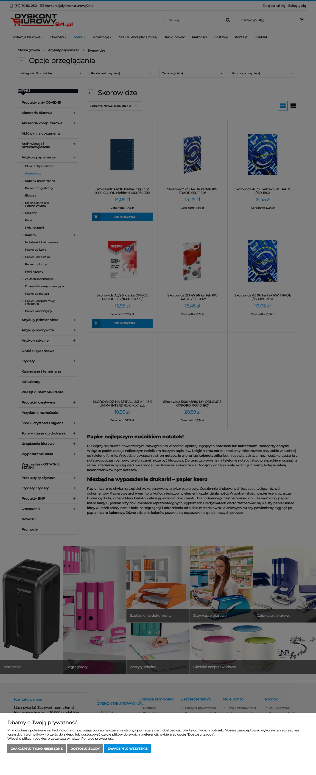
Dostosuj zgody (85, 748)
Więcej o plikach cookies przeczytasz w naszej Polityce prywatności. (61, 738)
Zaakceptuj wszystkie (128, 748)
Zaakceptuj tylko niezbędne (37, 748)
